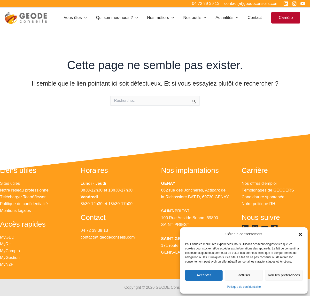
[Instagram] (294, 3)
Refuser (244, 275)
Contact (255, 17)
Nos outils (197, 17)
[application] (90, 17)
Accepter (204, 275)
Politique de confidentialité (244, 286)
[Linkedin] (285, 3)
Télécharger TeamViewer (23, 197)
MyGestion (10, 257)
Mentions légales (15, 210)
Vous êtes (81, 17)
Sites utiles (10, 183)
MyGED (7, 237)
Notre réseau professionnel (24, 190)
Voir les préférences (284, 275)
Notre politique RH (258, 203)
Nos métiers (164, 17)
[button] (300, 234)
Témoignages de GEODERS (268, 190)
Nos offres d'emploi (259, 183)
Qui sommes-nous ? (122, 17)
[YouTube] (302, 3)
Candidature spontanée (263, 197)
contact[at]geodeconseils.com (108, 237)
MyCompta (10, 250)
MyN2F (6, 264)
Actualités (228, 17)
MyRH (5, 244)
